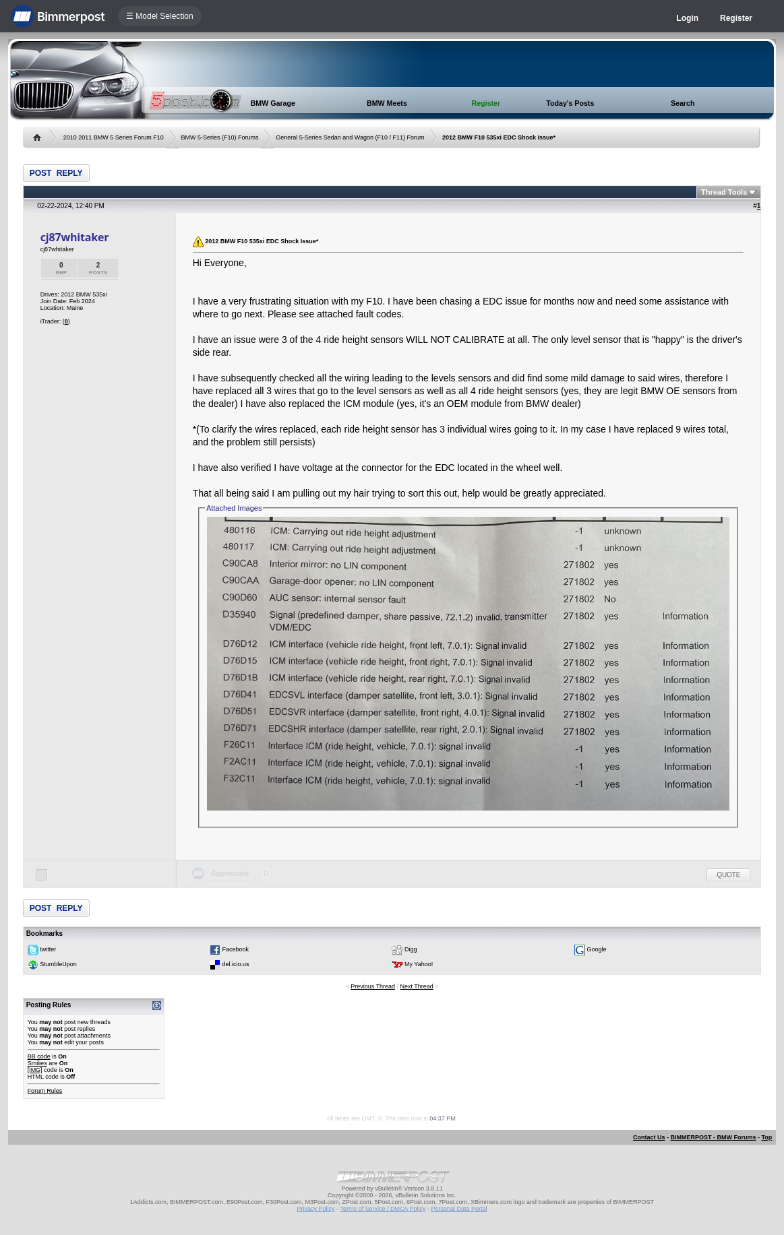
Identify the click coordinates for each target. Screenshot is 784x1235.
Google (596, 949)
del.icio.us (235, 964)
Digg (410, 949)
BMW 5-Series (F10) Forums (219, 137)
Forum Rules (45, 1090)
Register (736, 18)
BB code (39, 1056)
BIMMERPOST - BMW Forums (713, 1137)
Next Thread (416, 986)
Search (683, 103)
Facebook (235, 949)
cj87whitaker (74, 237)
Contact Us (649, 1137)
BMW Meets (387, 103)
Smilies (37, 1063)
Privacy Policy (316, 1208)
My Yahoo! (418, 964)
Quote (728, 875)
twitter (48, 949)
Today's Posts (570, 103)
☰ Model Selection (159, 16)
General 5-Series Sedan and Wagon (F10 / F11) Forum (350, 137)
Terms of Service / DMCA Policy (382, 1208)
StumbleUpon (58, 964)
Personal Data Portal (459, 1208)
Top (767, 1137)
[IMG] (35, 1070)
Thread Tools (724, 192)
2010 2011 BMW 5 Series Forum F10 (113, 137)
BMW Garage (273, 103)
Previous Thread (373, 986)
